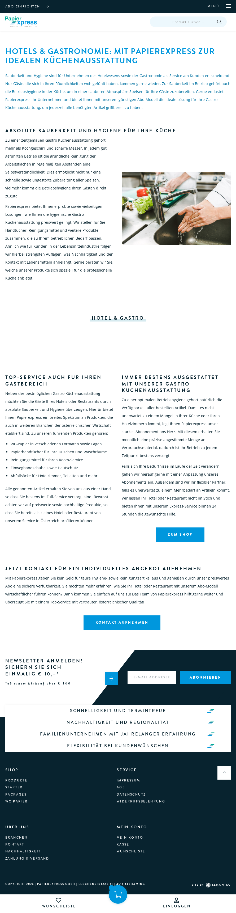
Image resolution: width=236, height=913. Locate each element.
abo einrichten (22, 6)
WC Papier (16, 793)
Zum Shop (180, 537)
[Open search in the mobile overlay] (188, 23)
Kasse (123, 836)
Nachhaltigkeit (23, 844)
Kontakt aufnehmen (122, 625)
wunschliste (59, 903)
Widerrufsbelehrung (141, 793)
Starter (14, 779)
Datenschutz (131, 786)
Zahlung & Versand (27, 850)
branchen (16, 829)
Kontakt (14, 836)
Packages (16, 786)
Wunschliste (131, 844)
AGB (121, 779)
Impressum (128, 772)
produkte (16, 772)
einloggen (177, 903)
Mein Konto (130, 829)
